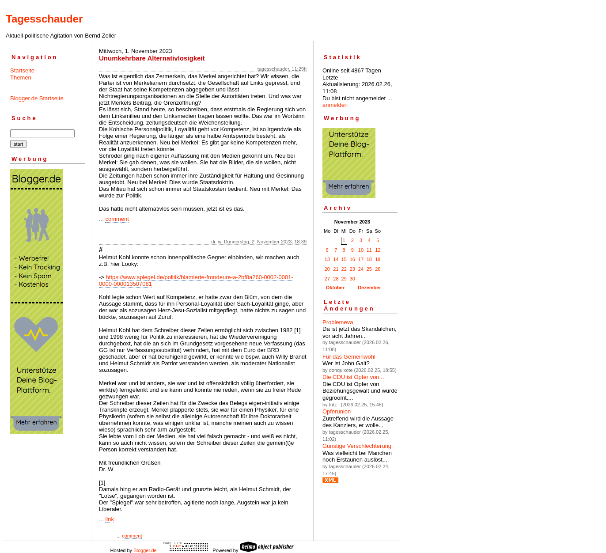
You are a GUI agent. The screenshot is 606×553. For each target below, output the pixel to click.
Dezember (369, 287)
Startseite (22, 70)
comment (117, 219)
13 (327, 259)
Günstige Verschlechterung (356, 446)
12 (377, 250)
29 (344, 278)
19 (377, 259)
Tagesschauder (44, 19)
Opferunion (336, 411)
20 (327, 269)
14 (335, 259)
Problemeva (337, 322)
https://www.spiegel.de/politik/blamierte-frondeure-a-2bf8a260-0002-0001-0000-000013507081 (196, 280)
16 (352, 259)
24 (361, 269)
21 (335, 269)
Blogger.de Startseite (37, 98)
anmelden (335, 105)
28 (335, 278)
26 (377, 269)
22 (344, 269)
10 (361, 250)
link (109, 519)
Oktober (335, 287)
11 (369, 250)
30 (352, 278)
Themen (20, 77)
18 (369, 259)
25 (369, 269)
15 (344, 259)
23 (352, 269)
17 (361, 259)
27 (327, 278)
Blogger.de (145, 550)
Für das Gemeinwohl (348, 356)
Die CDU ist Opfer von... (353, 377)
